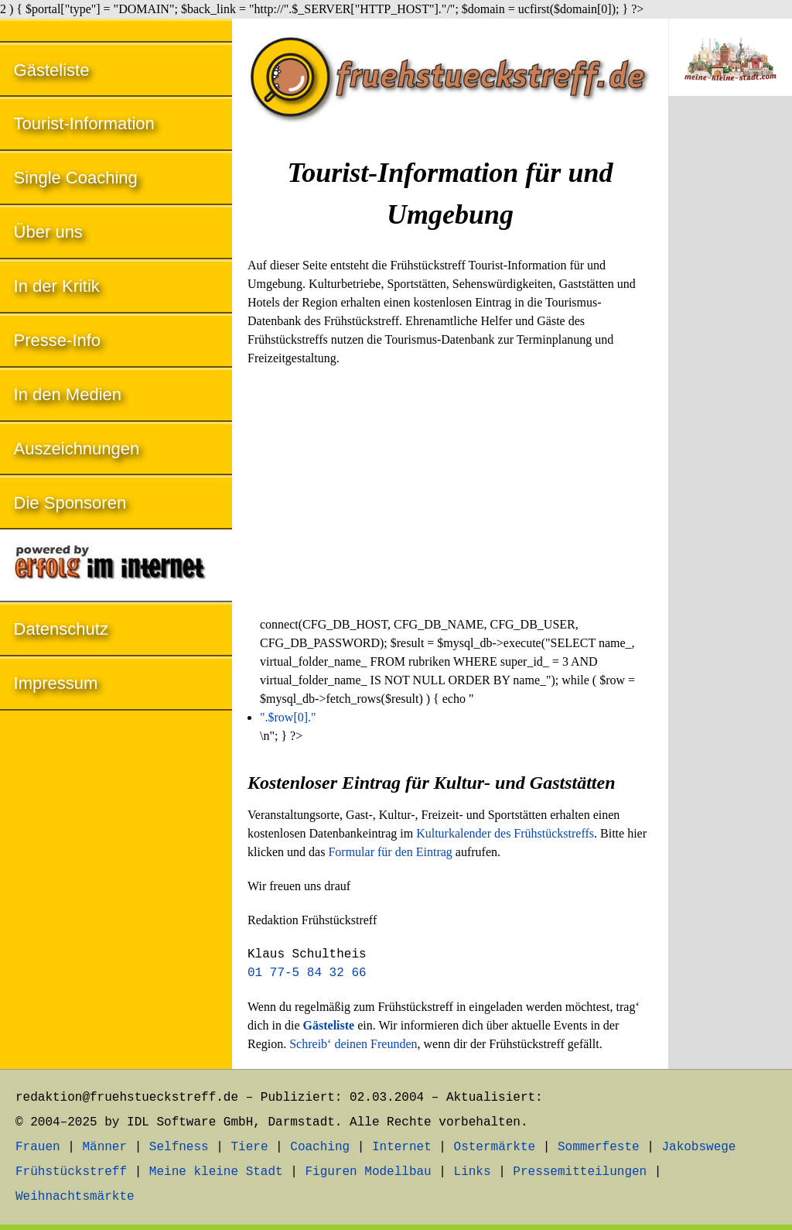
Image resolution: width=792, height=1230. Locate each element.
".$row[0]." (288, 717)
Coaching (320, 1147)
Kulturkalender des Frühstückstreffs (505, 833)
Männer (104, 1147)
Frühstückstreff (71, 1172)
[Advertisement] (450, 491)
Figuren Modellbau (368, 1172)
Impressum (56, 683)
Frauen (37, 1147)
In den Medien (67, 394)
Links (472, 1172)
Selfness (179, 1147)
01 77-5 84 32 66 (307, 973)
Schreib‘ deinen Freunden (353, 1043)
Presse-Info (57, 340)
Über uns (48, 232)
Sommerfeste (599, 1147)
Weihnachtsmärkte (75, 1197)
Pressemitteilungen (580, 1172)
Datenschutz (61, 629)
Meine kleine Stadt (216, 1172)
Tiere (249, 1147)
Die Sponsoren (70, 502)
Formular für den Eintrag (390, 851)
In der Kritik (57, 286)
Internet (402, 1147)
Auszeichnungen (77, 448)
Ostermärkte (495, 1147)
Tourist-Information (84, 123)
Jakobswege (698, 1147)
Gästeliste (52, 70)
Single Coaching (76, 177)
